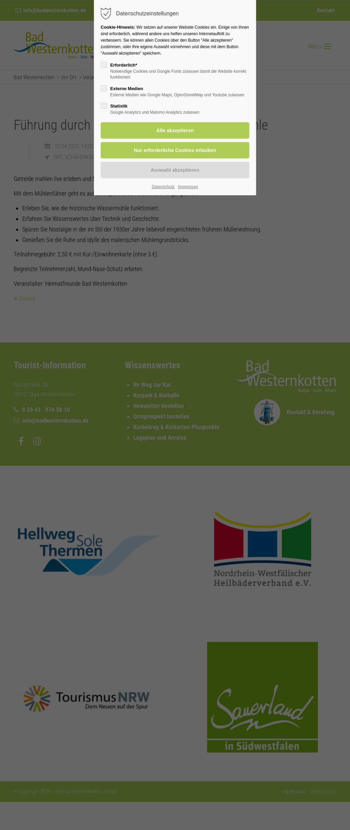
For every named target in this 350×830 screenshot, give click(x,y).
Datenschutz (163, 186)
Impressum (188, 186)
